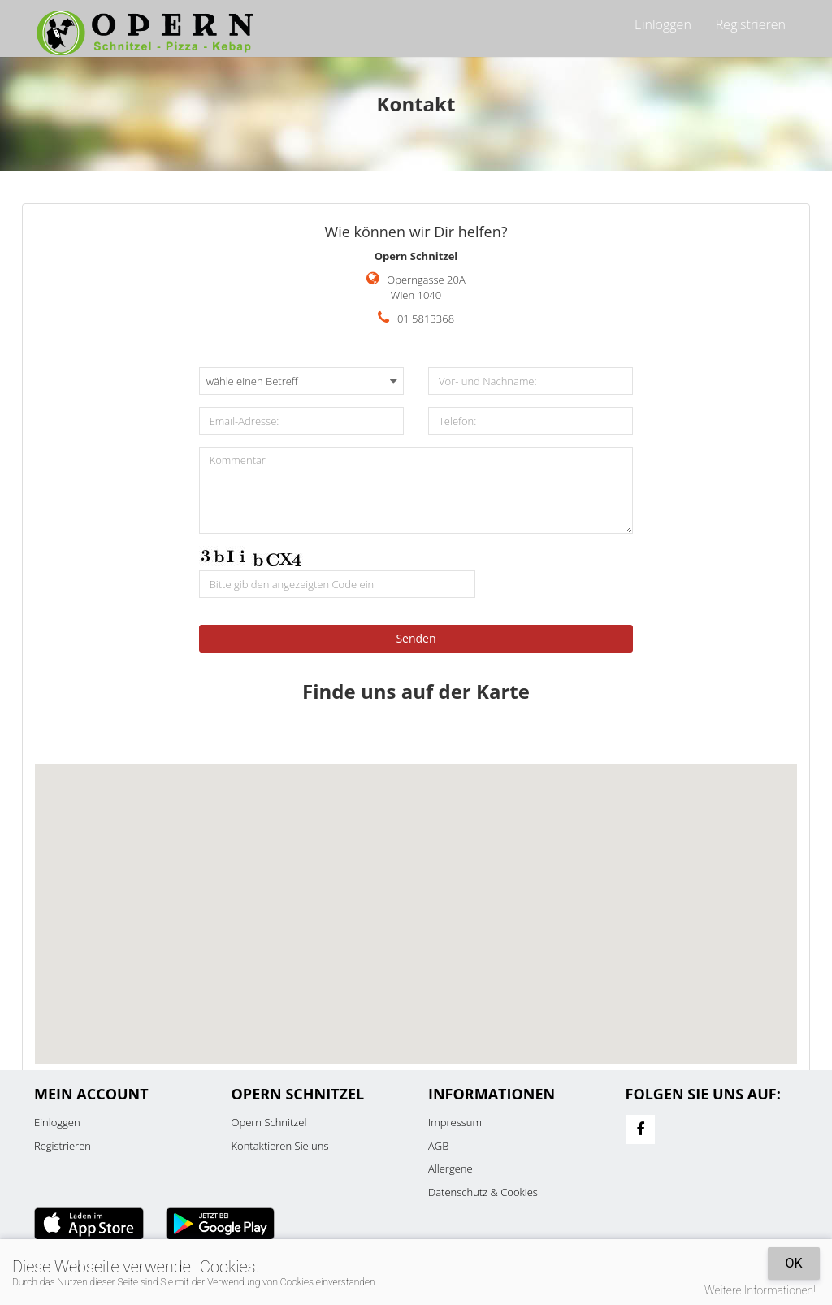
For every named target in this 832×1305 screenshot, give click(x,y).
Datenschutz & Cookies (483, 1192)
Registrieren (751, 24)
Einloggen (663, 24)
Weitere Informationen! (760, 1290)
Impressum (455, 1122)
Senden (416, 638)
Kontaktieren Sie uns (280, 1145)
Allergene (450, 1168)
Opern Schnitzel (269, 1122)
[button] (416, 899)
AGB (438, 1145)
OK (793, 1263)
